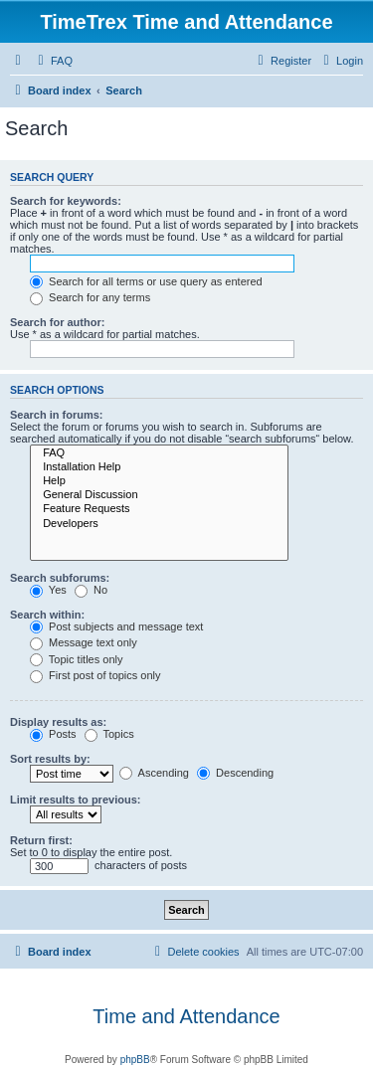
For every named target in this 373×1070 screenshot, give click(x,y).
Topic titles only (76, 659)
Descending (235, 773)
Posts (53, 734)
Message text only (83, 642)
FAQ (159, 453)
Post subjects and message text (116, 626)
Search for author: (57, 322)
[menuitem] (53, 61)
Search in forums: (56, 415)
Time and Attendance (186, 1016)
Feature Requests (159, 509)
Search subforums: (59, 578)
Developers (159, 524)
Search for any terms (90, 297)
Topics (109, 734)
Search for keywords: (65, 201)
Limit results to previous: (75, 799)
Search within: (47, 615)
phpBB (135, 1059)
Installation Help (159, 467)
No (91, 590)
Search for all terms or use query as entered (146, 281)
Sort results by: (50, 759)
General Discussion (159, 495)
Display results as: (58, 722)
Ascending (154, 773)
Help (159, 481)
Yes (48, 590)
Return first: (41, 840)
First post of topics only (95, 675)
